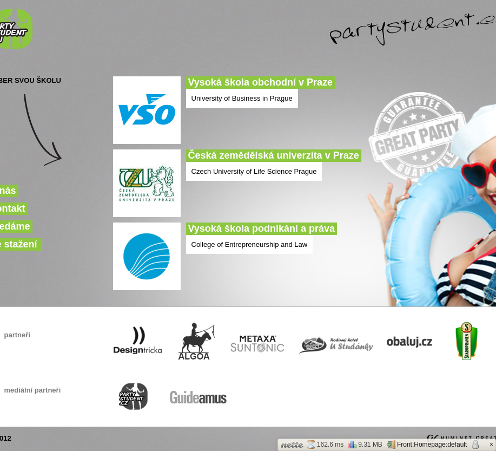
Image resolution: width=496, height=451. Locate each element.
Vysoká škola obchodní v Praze (260, 82)
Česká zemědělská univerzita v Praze (273, 155)
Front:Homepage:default (427, 444)
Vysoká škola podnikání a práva (261, 228)
